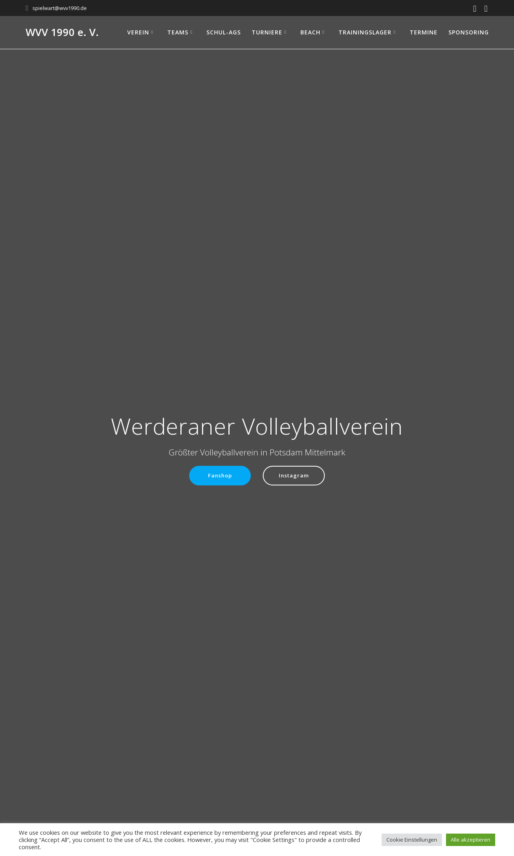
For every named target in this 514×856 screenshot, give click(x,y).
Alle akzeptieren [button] (470, 839)
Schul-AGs (223, 32)
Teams (177, 32)
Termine (424, 32)
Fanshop (219, 475)
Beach (310, 32)
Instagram (295, 475)
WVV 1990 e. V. (62, 32)
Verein (138, 32)
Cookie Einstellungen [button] (411, 839)
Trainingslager (365, 32)
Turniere (267, 32)
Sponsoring (468, 32)
